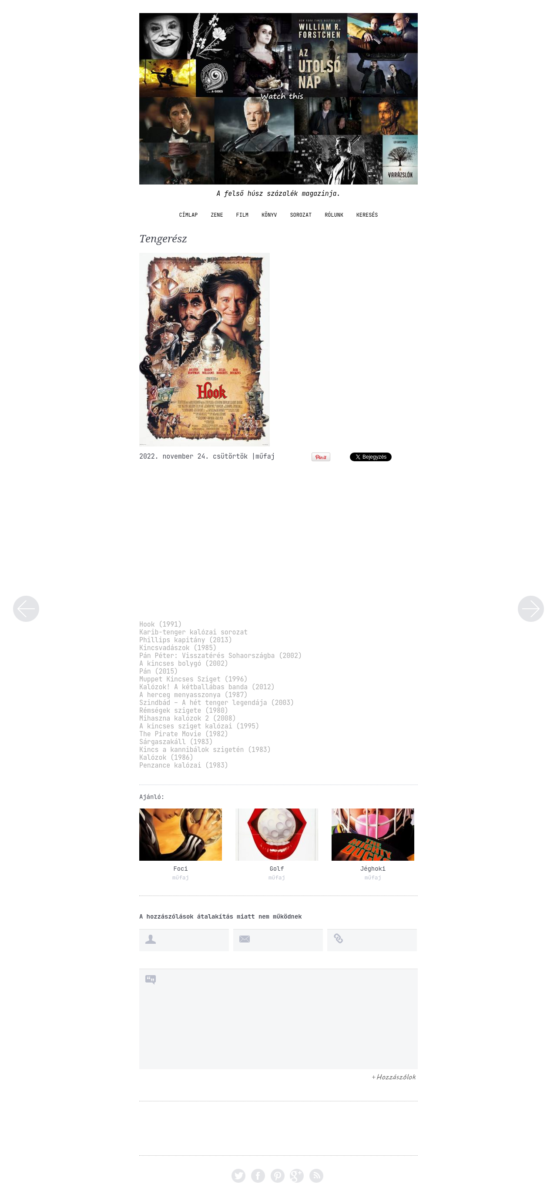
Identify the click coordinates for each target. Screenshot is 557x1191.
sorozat (301, 214)
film (242, 214)
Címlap (188, 214)
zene (217, 214)
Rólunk (334, 214)
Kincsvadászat (531, 609)
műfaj (265, 456)
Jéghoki (373, 868)
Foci (180, 868)
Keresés (367, 214)
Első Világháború (26, 609)
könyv (269, 214)
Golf (276, 868)
